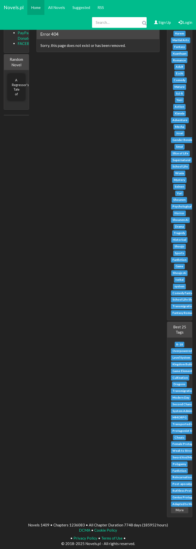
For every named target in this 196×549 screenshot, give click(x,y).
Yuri (179, 193)
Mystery (179, 180)
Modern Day (180, 397)
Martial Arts (180, 40)
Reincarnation (182, 477)
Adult (179, 67)
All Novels (56, 7)
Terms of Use (112, 538)
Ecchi (179, 73)
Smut (179, 146)
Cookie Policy (105, 530)
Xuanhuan (179, 53)
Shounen (179, 200)
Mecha (179, 127)
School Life (180, 166)
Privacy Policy (85, 538)
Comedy (179, 80)
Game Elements (183, 371)
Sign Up (162, 22)
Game (179, 266)
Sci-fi (179, 93)
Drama (179, 226)
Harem (179, 33)
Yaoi (179, 100)
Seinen (179, 186)
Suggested (81, 7)
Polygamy (179, 464)
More (180, 510)
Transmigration (183, 306)
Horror (179, 213)
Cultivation (180, 377)
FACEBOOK (28, 43)
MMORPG (179, 417)
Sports (179, 253)
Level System (181, 357)
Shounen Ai (180, 220)
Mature (179, 87)
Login (185, 22)
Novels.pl (14, 7)
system (179, 286)
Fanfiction (179, 260)
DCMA (84, 530)
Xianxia (179, 113)
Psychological (182, 206)
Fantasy (179, 47)
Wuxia (179, 173)
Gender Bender (183, 140)
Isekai (179, 279)
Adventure (179, 120)
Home (36, 7)
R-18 (179, 344)
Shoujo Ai (179, 273)
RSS (101, 7)
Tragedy (179, 233)
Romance (179, 60)
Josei (179, 133)
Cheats (179, 437)
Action (179, 106)
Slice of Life (180, 153)
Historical (179, 239)
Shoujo (179, 246)
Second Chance (183, 404)
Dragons (179, 384)
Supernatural (181, 160)
